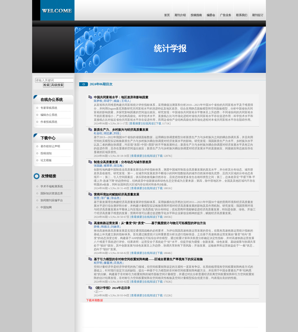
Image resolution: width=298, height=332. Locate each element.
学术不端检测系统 (52, 186)
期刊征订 (257, 15)
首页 (167, 15)
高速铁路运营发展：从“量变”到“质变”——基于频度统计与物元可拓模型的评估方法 (150, 223)
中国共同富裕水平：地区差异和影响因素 (121, 97)
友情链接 (48, 176)
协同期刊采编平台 (52, 200)
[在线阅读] (148, 123)
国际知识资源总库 (52, 193)
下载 (158, 123)
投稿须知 (46, 153)
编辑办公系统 (49, 114)
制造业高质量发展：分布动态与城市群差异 (122, 162)
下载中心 (48, 138)
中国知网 (46, 207)
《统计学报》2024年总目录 (112, 288)
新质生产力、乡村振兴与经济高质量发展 (121, 129)
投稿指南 (196, 15)
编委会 (211, 15)
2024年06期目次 (101, 84)
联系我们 (241, 15)
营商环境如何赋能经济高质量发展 (116, 194)
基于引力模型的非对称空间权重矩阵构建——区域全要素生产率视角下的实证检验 (148, 259)
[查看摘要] (135, 123)
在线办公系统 (52, 100)
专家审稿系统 (49, 108)
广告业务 (225, 15)
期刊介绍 (180, 15)
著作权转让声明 (50, 146)
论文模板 (46, 160)
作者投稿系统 (49, 121)
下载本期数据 (94, 300)
